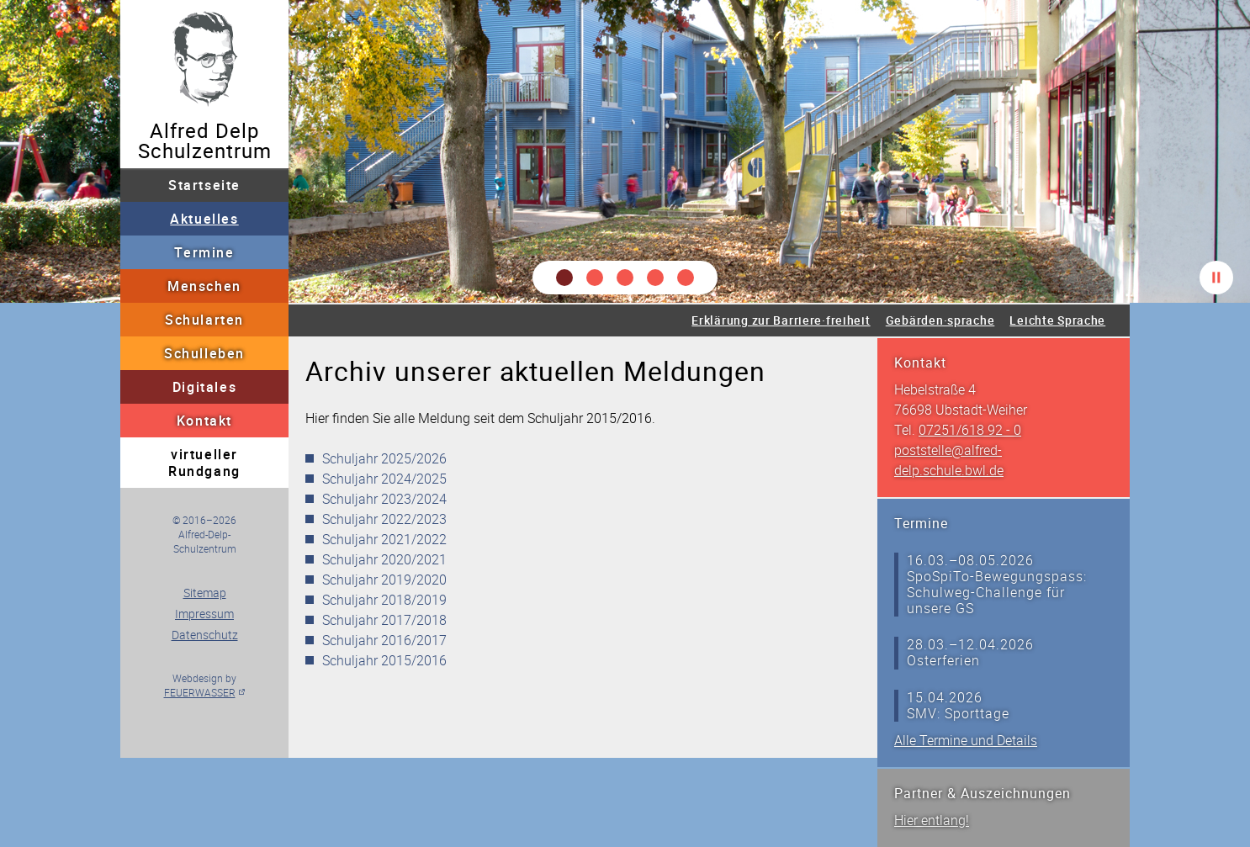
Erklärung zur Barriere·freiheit (780, 320)
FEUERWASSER (200, 692)
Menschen (204, 286)
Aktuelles (204, 218)
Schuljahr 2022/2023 (384, 519)
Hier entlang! (931, 820)
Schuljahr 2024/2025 (384, 478)
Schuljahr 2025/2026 (384, 458)
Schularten (204, 319)
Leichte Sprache (1057, 320)
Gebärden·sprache (940, 320)
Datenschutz (205, 635)
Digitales (204, 387)
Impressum (204, 614)
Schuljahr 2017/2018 (384, 620)
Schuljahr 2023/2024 (384, 499)
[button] (564, 277)
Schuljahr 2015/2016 (384, 660)
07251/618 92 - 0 (970, 430)
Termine (204, 252)
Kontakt (204, 420)
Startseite (204, 185)
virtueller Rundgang (204, 462)
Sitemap (204, 593)
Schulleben (204, 353)
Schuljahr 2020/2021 (384, 559)
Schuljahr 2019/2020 (384, 579)
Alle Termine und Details (965, 740)
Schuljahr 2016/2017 (384, 640)
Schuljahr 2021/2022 (384, 539)
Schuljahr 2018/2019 (384, 599)
